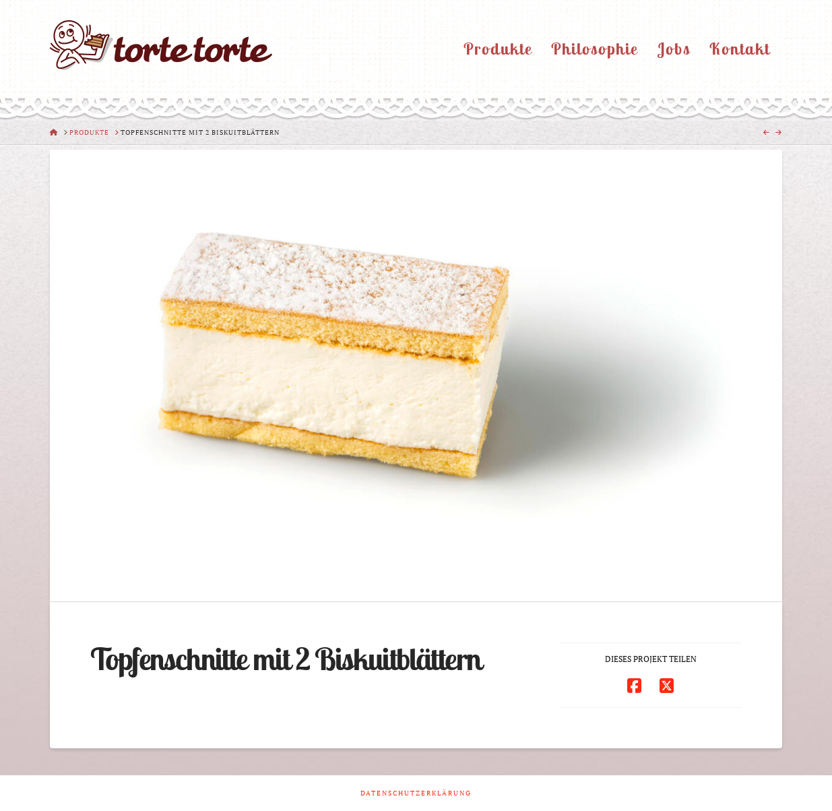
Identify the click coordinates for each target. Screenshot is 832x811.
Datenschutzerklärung (416, 793)
